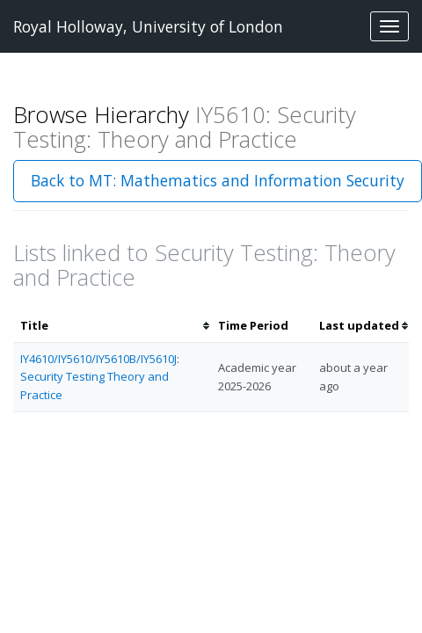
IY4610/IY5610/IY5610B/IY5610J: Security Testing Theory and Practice (99, 377)
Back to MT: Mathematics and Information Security (217, 180)
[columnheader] (112, 325)
